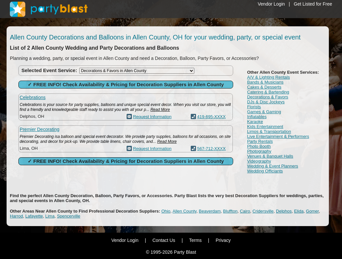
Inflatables (256, 116)
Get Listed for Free (313, 4)
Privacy (223, 240)
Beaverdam (210, 211)
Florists (254, 106)
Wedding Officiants (265, 170)
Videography (259, 161)
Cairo (245, 211)
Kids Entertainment (265, 126)
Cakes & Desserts (264, 87)
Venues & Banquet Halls (270, 156)
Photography (259, 151)
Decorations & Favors (267, 96)
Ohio (165, 211)
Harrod (16, 216)
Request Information (152, 116)
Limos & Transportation (269, 131)
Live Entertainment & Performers (278, 136)
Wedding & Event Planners (272, 166)
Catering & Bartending (268, 92)
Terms (195, 240)
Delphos (284, 211)
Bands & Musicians (265, 82)
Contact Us (163, 240)
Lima (50, 216)
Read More (160, 109)
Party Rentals (260, 141)
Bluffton (230, 211)
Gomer (312, 211)
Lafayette (34, 216)
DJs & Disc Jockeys (265, 101)
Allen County (185, 211)
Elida (299, 211)
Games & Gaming (264, 111)
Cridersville (263, 211)
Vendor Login (271, 4)
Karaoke (255, 121)
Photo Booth (259, 146)
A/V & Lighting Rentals (268, 77)
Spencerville (68, 216)
